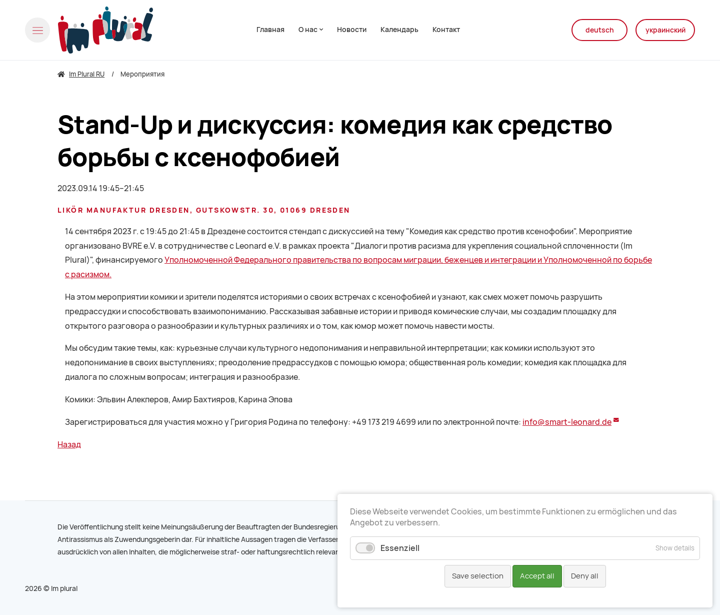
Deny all (584, 576)
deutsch (600, 30)
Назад (69, 444)
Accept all (537, 576)
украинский (666, 30)
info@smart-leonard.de (567, 422)
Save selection (478, 576)
